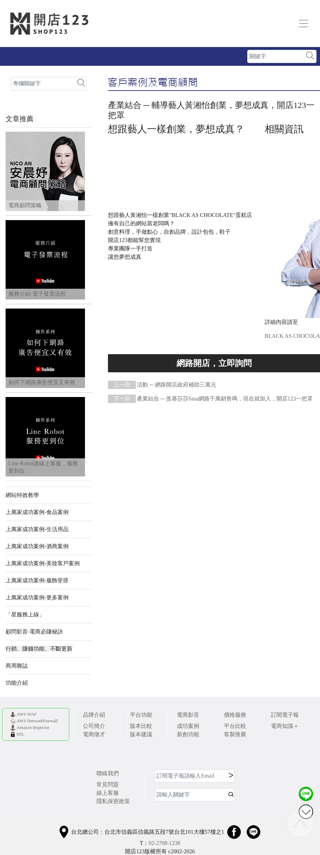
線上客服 (107, 793)
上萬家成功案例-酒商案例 (37, 546)
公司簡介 (94, 726)
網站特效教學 (22, 495)
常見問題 (107, 784)
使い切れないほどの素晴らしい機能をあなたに (214, 363)
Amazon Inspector (32, 727)
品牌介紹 (94, 715)
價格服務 (235, 715)
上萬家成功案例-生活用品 (37, 529)
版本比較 (141, 726)
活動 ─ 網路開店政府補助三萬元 (162, 385)
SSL (20, 734)
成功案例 (188, 726)
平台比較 (235, 726)
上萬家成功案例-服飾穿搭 (37, 580)
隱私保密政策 (113, 801)
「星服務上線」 (25, 614)
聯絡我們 (107, 773)
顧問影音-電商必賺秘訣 (34, 632)
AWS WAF (26, 714)
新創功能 (188, 734)
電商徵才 (94, 734)
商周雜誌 (17, 666)
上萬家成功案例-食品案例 (37, 512)
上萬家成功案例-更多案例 (37, 597)
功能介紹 (17, 683)
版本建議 (141, 734)
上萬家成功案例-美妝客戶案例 (43, 563)
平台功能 (141, 715)
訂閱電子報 (285, 715)
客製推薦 (235, 734)
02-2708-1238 (164, 843)
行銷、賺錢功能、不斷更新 (39, 649)
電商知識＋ (285, 726)
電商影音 (188, 715)
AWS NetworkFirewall (36, 720)
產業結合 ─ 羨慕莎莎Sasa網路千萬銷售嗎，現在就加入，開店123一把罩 (210, 399)
